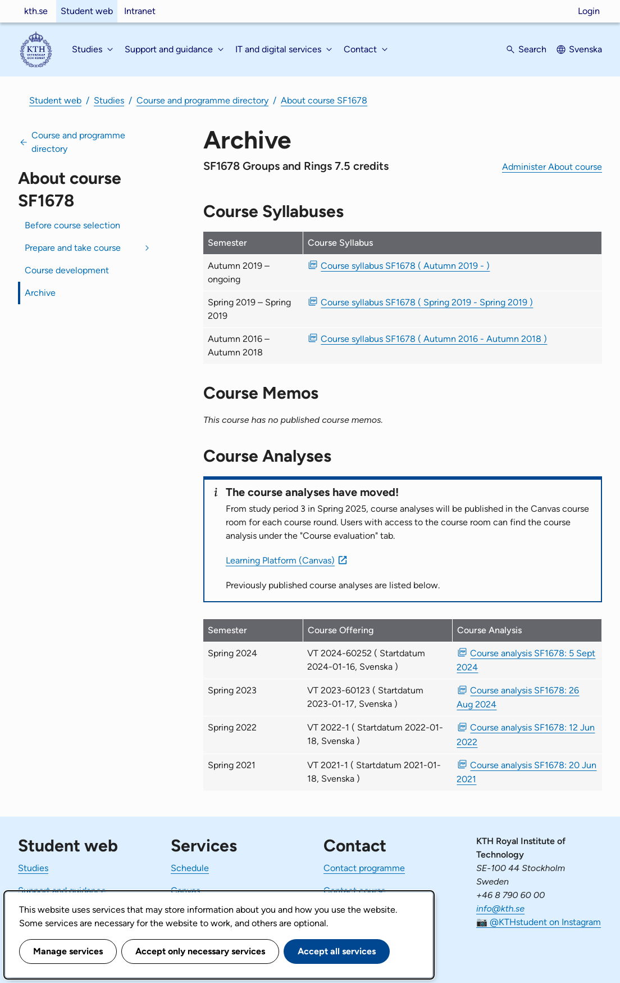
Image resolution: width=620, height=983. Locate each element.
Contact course (354, 890)
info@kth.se (500, 908)
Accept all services (337, 951)
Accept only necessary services (200, 951)
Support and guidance (62, 890)
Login (589, 11)
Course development (67, 270)
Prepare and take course (73, 247)
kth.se (36, 11)
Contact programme (364, 868)
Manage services (68, 951)
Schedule (190, 868)
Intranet (140, 11)
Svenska (585, 49)
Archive (40, 292)
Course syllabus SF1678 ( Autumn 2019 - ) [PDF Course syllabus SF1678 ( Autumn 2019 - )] (405, 265)
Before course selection (72, 225)
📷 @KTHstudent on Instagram (538, 922)
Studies (109, 100)
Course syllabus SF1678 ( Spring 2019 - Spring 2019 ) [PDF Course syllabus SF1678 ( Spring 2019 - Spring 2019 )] (427, 302)
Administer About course (552, 166)
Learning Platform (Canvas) (280, 560)
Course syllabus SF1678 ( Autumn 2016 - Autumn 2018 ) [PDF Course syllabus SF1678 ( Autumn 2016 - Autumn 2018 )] (434, 338)
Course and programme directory (202, 100)
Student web (87, 11)
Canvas (185, 890)
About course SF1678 (324, 100)
